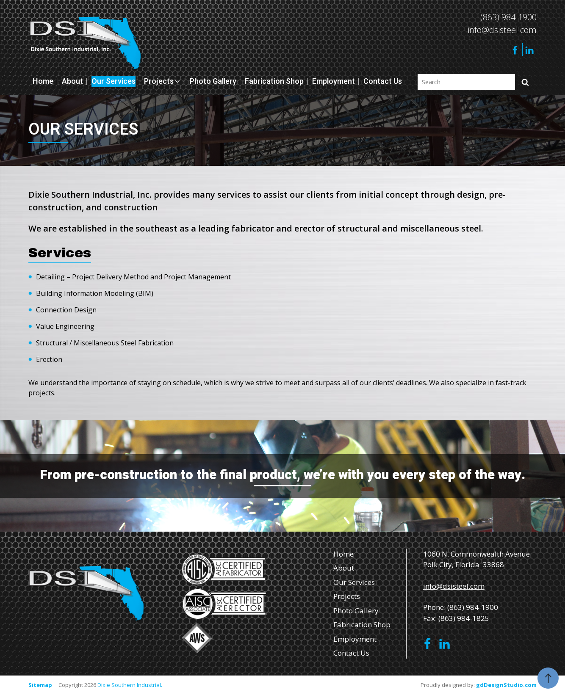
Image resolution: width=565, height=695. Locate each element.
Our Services (113, 81)
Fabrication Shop (274, 81)
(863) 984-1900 (508, 17)
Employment (333, 81)
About (72, 81)
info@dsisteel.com (502, 30)
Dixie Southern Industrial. (129, 685)
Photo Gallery (213, 81)
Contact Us (382, 81)
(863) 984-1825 (463, 618)
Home (43, 81)
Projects (162, 81)
